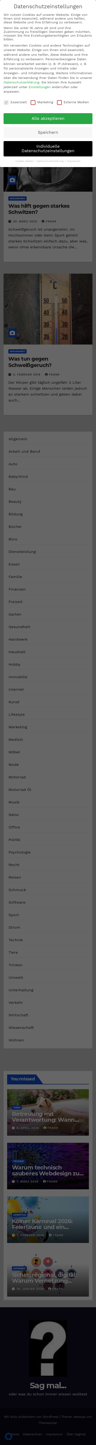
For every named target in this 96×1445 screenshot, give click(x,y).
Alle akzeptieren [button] (48, 118)
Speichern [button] (48, 132)
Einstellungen (40, 87)
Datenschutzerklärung (21, 82)
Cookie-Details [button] (24, 161)
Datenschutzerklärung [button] (50, 161)
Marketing (42, 102)
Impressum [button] (73, 161)
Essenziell (15, 102)
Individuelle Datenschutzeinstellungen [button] (48, 148)
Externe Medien (73, 102)
